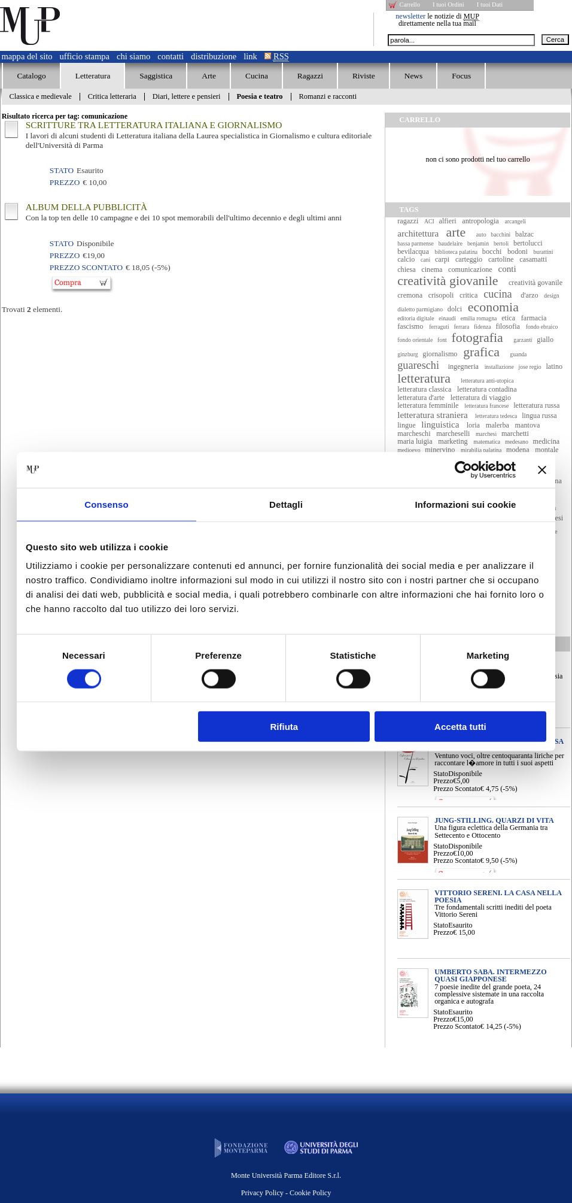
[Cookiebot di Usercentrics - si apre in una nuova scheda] (463, 469)
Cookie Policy (310, 1193)
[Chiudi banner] (542, 469)
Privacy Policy (262, 1193)
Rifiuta (284, 727)
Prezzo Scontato (456, 788)
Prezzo (443, 781)
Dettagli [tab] (286, 504)
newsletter (410, 16)
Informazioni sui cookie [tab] (465, 504)
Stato (440, 773)
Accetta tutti (460, 727)
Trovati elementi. (32, 309)
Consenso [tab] (106, 504)
